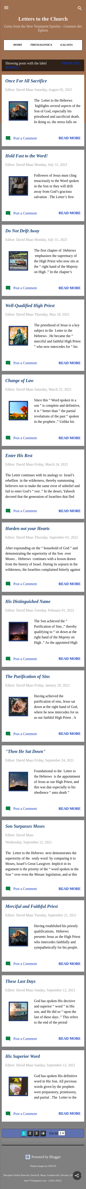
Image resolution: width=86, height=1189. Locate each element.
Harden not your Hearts (27, 528)
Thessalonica (41, 44)
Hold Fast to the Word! (26, 155)
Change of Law (19, 380)
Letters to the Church (43, 19)
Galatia (66, 44)
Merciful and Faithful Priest (31, 906)
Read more (70, 138)
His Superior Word (22, 1056)
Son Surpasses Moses (25, 826)
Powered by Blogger (43, 1157)
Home (17, 44)
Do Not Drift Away (22, 230)
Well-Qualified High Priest (30, 305)
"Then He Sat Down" (25, 751)
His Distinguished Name (27, 601)
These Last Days (20, 981)
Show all (71, 63)
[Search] (79, 9)
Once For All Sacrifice (26, 80)
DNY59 (52, 1166)
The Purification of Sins (27, 676)
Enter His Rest (18, 455)
